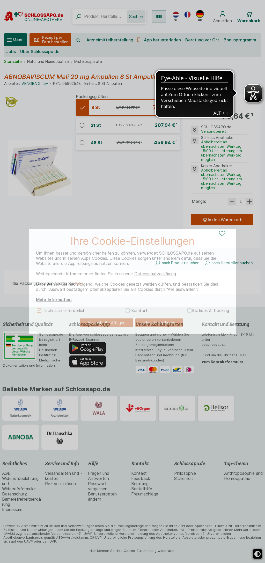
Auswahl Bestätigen (106, 322)
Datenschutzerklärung (155, 273)
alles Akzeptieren (159, 322)
